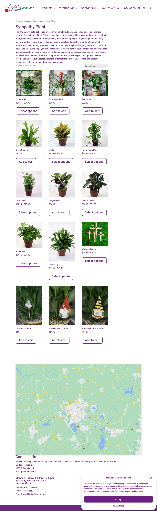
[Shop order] (96, 66)
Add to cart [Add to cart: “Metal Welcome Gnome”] (92, 340)
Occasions (27, 8)
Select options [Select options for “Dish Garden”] (28, 111)
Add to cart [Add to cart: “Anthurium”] (92, 111)
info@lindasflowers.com (34, 494)
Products (47, 8)
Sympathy (37, 21)
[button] (151, 478)
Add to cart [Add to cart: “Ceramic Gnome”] (26, 340)
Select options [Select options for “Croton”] (61, 161)
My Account (132, 8)
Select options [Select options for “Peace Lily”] (61, 276)
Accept (118, 499)
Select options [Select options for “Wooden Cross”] (94, 260)
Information (67, 8)
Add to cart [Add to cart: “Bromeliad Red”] (59, 111)
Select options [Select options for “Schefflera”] (28, 263)
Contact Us (88, 8)
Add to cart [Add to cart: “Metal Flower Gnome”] (59, 340)
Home (18, 21)
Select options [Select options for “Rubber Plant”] (94, 212)
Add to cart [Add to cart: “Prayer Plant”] (59, 212)
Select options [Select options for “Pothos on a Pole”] (94, 161)
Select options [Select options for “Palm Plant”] (28, 212)
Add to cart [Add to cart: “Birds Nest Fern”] (26, 161)
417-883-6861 (111, 8)
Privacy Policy (118, 506)
